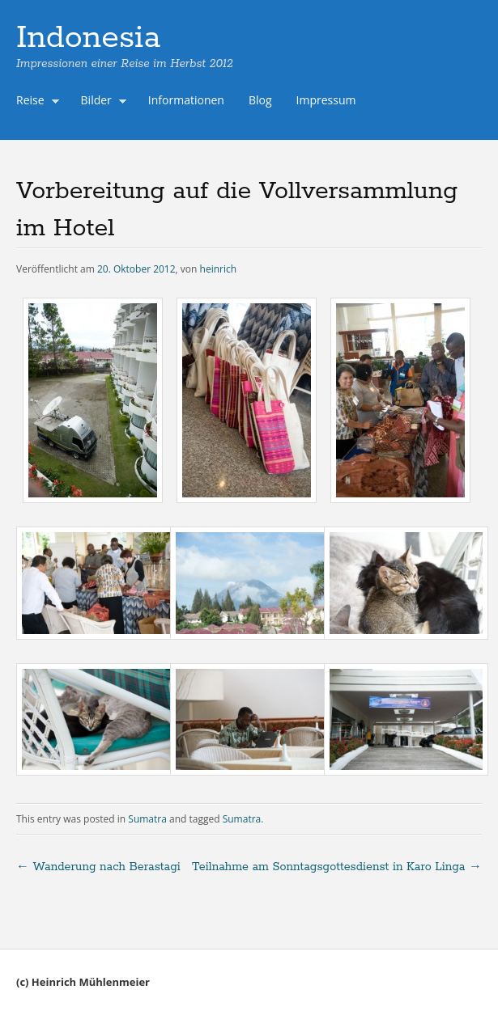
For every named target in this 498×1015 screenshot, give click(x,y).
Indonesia (88, 38)
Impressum (326, 100)
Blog (260, 100)
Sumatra (147, 819)
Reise (34, 102)
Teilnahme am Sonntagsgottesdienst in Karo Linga (337, 867)
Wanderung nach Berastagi (98, 867)
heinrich (218, 269)
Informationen (186, 100)
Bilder (100, 102)
